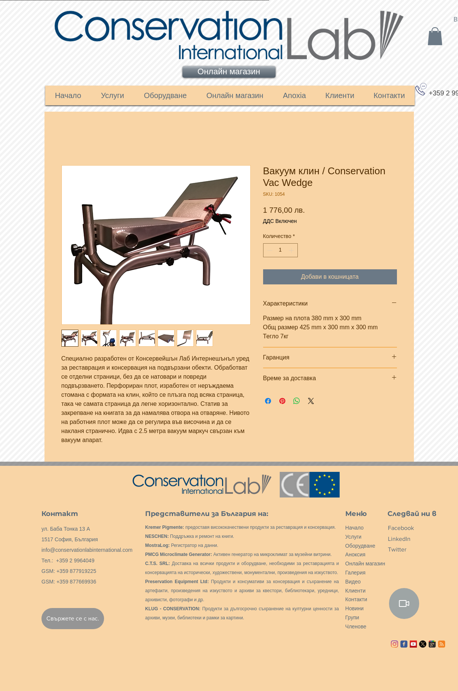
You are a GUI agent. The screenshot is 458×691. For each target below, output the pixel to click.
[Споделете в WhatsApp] (296, 400)
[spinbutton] (280, 250)
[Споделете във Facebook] (268, 400)
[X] (422, 644)
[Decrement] (269, 250)
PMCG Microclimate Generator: (178, 554)
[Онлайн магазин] (229, 72)
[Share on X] (311, 400)
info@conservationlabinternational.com (86, 550)
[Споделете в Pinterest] (282, 400)
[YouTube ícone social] (413, 644)
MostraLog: (157, 545)
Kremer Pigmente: (164, 527)
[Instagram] (394, 644)
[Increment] (292, 250)
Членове (355, 626)
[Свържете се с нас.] (72, 618)
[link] (435, 36)
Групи (352, 617)
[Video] (404, 603)
